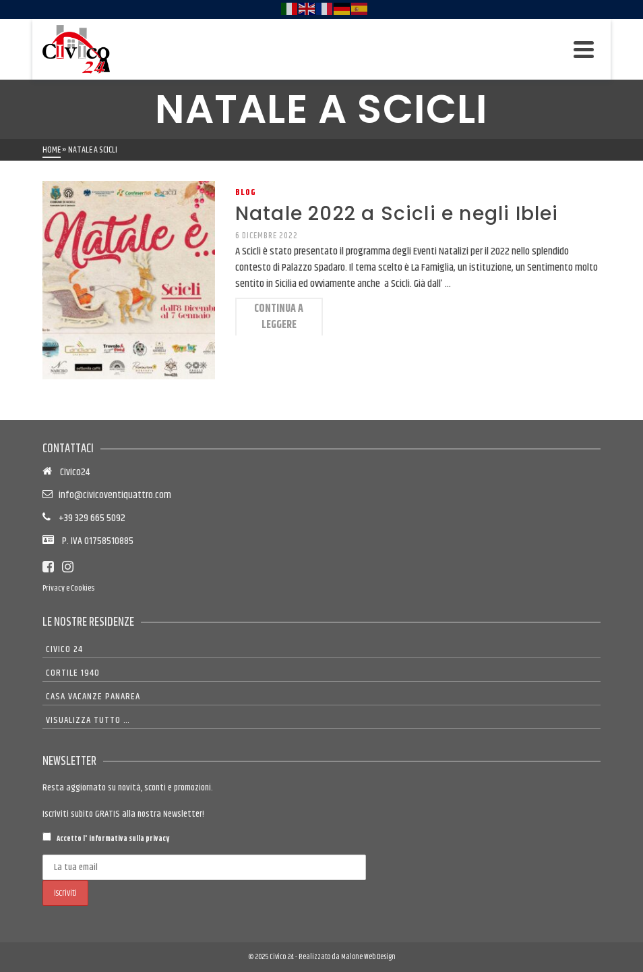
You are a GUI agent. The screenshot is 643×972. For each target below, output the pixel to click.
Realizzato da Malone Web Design (347, 957)
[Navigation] (584, 49)
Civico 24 (64, 649)
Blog (245, 192)
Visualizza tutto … (88, 720)
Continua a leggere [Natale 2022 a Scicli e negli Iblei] (278, 316)
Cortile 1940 (73, 673)
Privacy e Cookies (68, 588)
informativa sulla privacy (129, 838)
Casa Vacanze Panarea (93, 696)
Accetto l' (105, 838)
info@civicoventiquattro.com (113, 495)
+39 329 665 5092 (88, 518)
